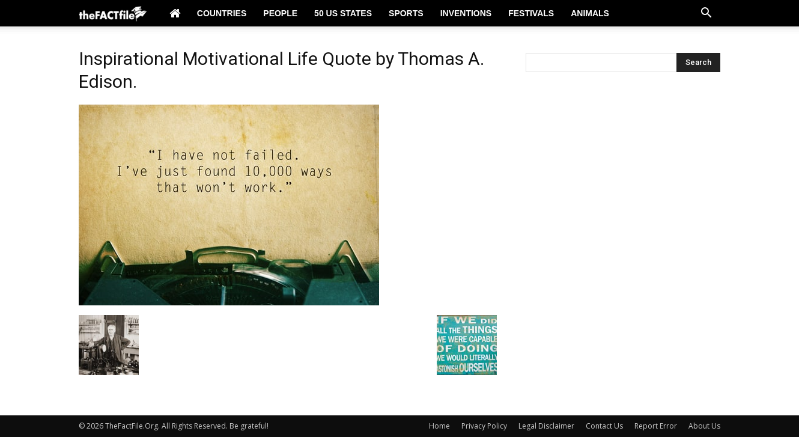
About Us (704, 426)
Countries (221, 13)
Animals (590, 13)
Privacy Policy (484, 426)
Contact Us (604, 426)
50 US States (343, 13)
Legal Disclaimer (546, 426)
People (280, 13)
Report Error (655, 426)
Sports (406, 13)
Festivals (531, 13)
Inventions (466, 13)
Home (439, 426)
